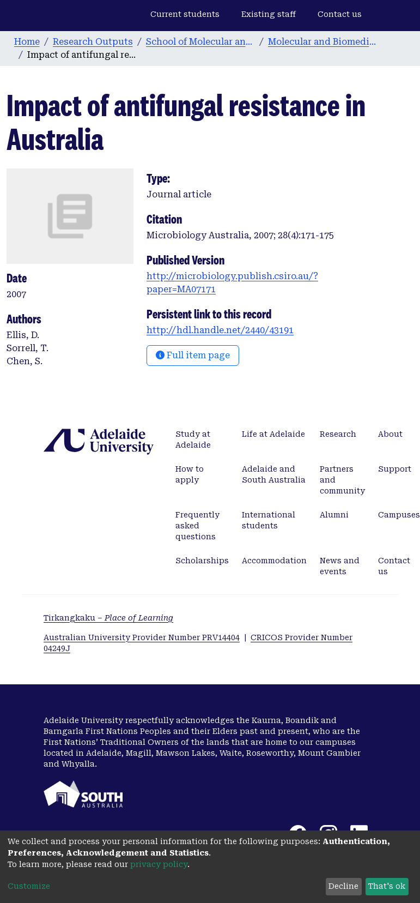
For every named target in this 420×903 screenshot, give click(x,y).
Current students (185, 14)
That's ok (386, 886)
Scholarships (202, 560)
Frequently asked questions (197, 525)
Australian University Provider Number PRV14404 (142, 637)
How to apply (189, 474)
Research (338, 434)
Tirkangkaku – (108, 617)
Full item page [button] (193, 355)
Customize (29, 886)
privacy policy (158, 864)
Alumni (334, 514)
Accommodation (274, 560)
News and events (340, 566)
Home (27, 42)
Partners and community (342, 480)
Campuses (399, 514)
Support (394, 469)
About (390, 434)
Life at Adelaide (273, 434)
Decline (343, 886)
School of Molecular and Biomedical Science (200, 42)
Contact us (340, 14)
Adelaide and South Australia (274, 474)
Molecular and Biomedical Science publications (322, 42)
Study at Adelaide (193, 439)
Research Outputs (93, 42)
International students (268, 520)
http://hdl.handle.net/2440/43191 (220, 330)
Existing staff (268, 14)
